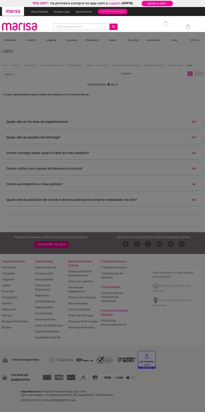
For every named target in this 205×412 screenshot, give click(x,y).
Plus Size (133, 40)
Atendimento (83, 11)
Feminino (10, 40)
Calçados (71, 40)
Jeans (113, 40)
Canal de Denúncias (49, 325)
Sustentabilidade (47, 331)
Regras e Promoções (83, 321)
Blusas (6, 327)
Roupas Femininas (15, 321)
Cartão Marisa (45, 301)
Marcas (7, 315)
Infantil (30, 40)
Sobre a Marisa (45, 267)
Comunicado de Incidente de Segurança (112, 297)
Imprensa (42, 295)
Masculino (92, 40)
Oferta (194, 40)
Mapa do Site (44, 307)
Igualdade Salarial (47, 337)
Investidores (44, 279)
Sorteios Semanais (81, 327)
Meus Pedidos (39, 11)
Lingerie (51, 40)
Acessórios (154, 40)
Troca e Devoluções (82, 297)
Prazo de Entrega (80, 315)
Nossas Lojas (61, 11)
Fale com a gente (80, 281)
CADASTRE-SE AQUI (51, 244)
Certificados (44, 313)
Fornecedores (45, 319)
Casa (174, 40)
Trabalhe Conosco (113, 267)
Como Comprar (79, 309)
